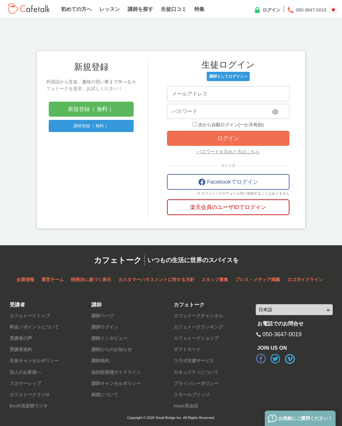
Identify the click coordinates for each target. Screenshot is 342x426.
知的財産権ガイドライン (116, 372)
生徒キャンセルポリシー (34, 360)
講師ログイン (104, 327)
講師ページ (102, 315)
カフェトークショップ (196, 338)
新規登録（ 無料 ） (91, 109)
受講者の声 (21, 338)
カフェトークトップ (30, 315)
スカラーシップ (25, 383)
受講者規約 (21, 349)
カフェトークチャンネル (198, 315)
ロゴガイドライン (305, 279)
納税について (104, 394)
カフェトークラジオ (30, 394)
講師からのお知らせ (111, 349)
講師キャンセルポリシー (116, 383)
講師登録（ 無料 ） (91, 125)
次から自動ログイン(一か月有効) (228, 124)
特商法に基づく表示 (91, 279)
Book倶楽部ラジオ (29, 405)
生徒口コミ (174, 9)
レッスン (109, 9)
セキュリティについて (196, 372)
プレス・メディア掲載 (257, 279)
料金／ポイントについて (34, 327)
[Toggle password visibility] (275, 112)
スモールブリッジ (192, 394)
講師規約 (100, 360)
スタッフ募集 (214, 279)
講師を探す (140, 9)
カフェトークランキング (198, 327)
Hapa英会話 (186, 405)
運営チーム (52, 279)
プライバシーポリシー (196, 383)
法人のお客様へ (25, 372)
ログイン (267, 10)
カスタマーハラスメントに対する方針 (156, 279)
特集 (199, 9)
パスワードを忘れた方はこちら (228, 151)
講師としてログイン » (228, 76)
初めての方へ (76, 9)
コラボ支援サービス (194, 360)
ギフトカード (187, 349)
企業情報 (25, 279)
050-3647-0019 (306, 10)
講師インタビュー (109, 338)
